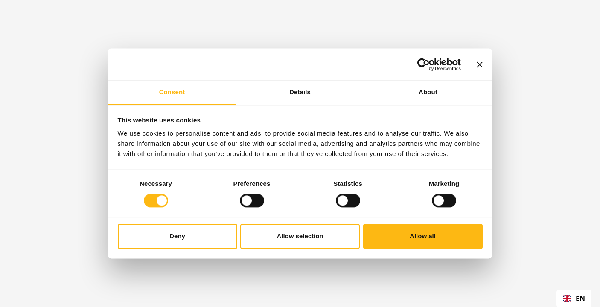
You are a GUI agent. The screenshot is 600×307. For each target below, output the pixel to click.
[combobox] (573, 298)
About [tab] (428, 92)
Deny (177, 236)
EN (574, 298)
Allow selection (300, 236)
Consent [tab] (172, 92)
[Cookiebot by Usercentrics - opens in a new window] (423, 64)
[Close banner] (480, 64)
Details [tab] (300, 92)
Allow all (423, 236)
